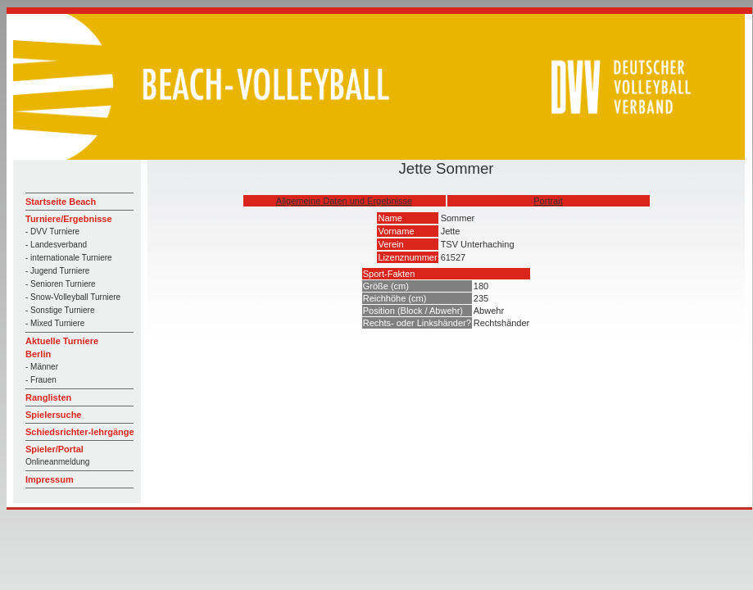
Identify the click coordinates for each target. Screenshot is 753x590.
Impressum (49, 479)
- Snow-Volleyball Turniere (72, 297)
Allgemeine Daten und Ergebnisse (344, 201)
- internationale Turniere (68, 257)
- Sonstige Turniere (60, 310)
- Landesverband (56, 244)
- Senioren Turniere (60, 283)
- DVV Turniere (52, 231)
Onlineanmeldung (57, 461)
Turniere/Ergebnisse (68, 219)
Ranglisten (48, 397)
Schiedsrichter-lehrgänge (79, 432)
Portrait (547, 201)
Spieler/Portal (54, 449)
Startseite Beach (60, 201)
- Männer (41, 366)
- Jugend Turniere (57, 270)
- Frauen (41, 379)
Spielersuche (53, 415)
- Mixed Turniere (54, 323)
